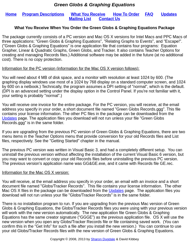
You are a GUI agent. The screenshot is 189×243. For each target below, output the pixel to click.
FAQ (149, 14)
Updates (169, 14)
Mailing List (80, 19)
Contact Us (109, 19)
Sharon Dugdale (103, 239)
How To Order (126, 14)
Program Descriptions (43, 14)
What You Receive (88, 14)
